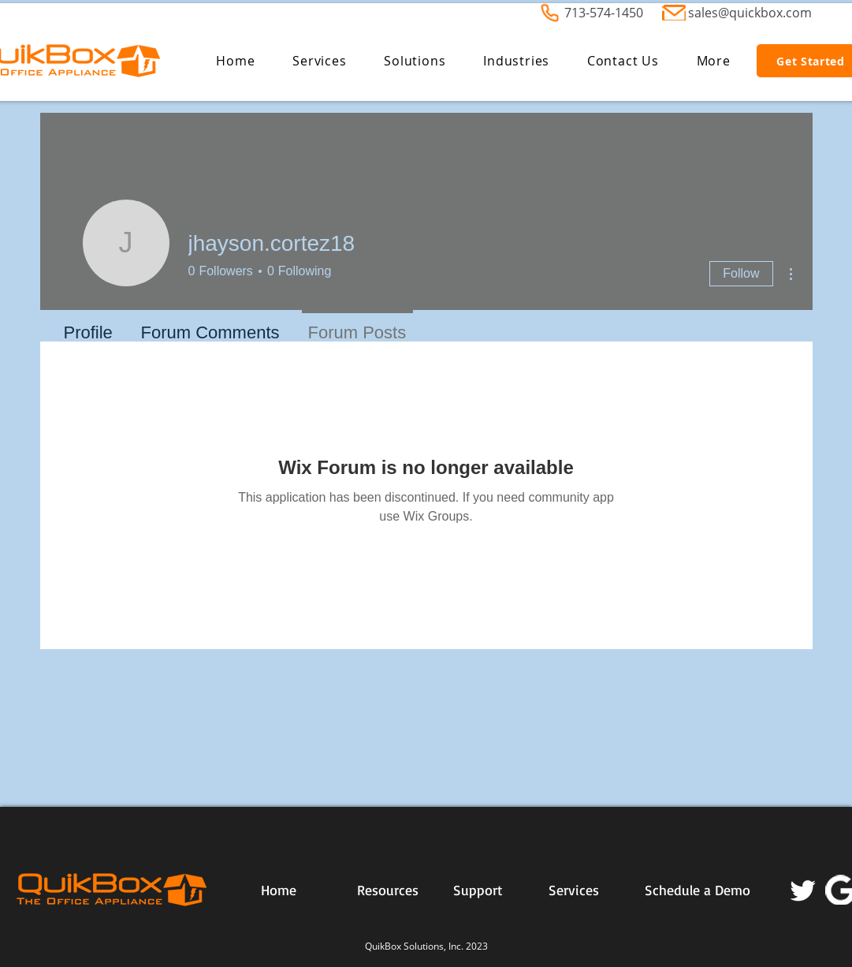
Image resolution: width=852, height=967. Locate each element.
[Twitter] (803, 890)
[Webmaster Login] (87, 919)
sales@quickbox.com (750, 12)
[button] (319, 60)
